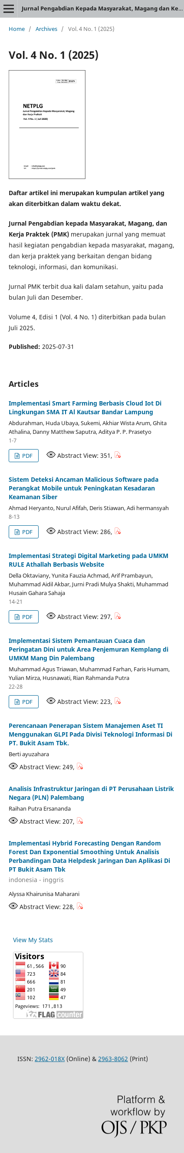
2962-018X (50, 1059)
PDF (27, 456)
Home (17, 29)
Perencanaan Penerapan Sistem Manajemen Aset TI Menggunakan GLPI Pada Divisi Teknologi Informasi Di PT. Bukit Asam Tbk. (90, 734)
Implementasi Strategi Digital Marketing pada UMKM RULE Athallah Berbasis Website (88, 559)
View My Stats (33, 940)
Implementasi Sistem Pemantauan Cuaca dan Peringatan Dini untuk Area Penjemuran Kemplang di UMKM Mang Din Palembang (88, 649)
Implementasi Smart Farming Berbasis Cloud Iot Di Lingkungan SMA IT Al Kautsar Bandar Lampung (85, 407)
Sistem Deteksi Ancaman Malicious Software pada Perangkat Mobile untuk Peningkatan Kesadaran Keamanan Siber (83, 488)
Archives (46, 29)
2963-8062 (113, 1059)
